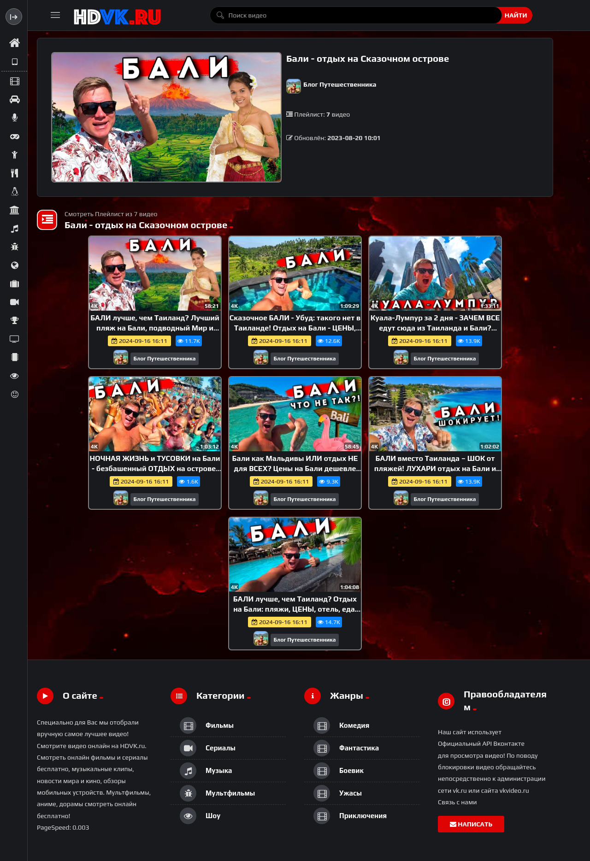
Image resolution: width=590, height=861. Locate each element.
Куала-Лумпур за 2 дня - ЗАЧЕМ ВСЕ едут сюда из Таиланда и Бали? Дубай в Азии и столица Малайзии (435, 327)
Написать (471, 824)
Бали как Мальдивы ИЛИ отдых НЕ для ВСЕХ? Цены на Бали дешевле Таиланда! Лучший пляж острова (295, 468)
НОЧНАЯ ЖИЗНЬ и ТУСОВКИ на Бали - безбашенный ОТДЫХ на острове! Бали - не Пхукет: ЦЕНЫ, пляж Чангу (154, 468)
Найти (516, 15)
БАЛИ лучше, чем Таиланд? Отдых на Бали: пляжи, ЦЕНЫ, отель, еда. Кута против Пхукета (295, 609)
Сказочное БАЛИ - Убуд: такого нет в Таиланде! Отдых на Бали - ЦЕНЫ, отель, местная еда (295, 327)
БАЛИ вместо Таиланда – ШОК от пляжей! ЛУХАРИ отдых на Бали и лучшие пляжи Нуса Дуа (435, 468)
